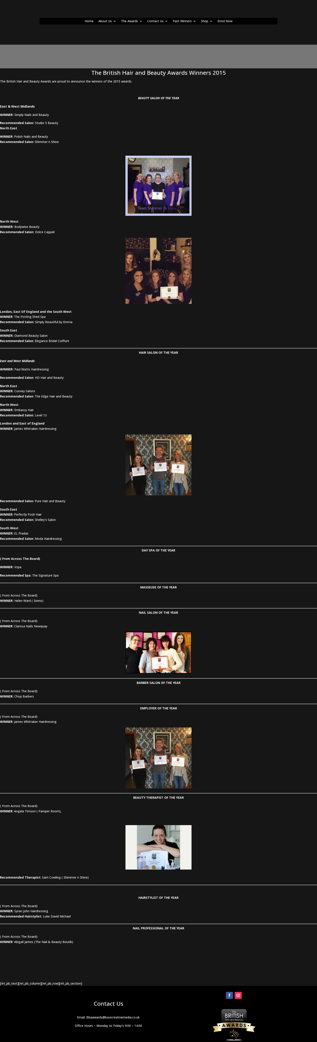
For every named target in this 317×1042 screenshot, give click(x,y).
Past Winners (182, 21)
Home (89, 21)
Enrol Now (224, 21)
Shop (204, 21)
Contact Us (155, 21)
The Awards (129, 21)
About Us (105, 21)
